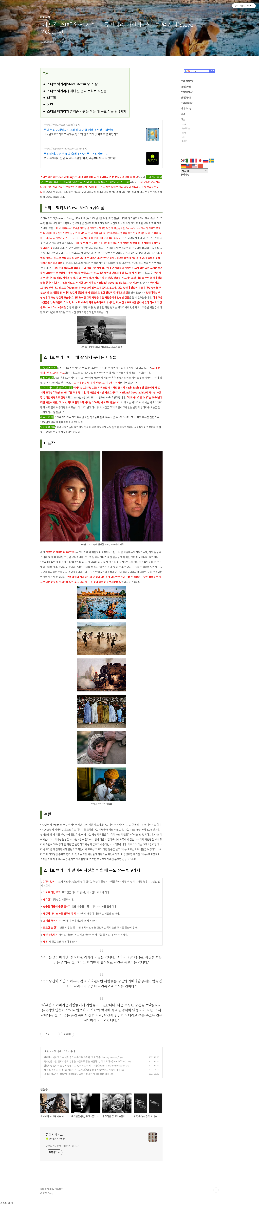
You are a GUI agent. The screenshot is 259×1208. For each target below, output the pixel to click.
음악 (183, 113)
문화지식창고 (54, 1134)
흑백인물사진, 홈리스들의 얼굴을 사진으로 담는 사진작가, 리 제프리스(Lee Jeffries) (85, 1061)
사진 (53, 1051)
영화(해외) (186, 97)
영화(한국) (186, 86)
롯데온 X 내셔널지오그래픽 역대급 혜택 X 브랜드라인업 (79, 130)
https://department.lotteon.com (62, 148)
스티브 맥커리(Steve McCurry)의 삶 (72, 84)
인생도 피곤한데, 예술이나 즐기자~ (63, 1145)
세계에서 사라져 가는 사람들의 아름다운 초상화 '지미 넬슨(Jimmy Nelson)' (81, 1057)
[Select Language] (194, 170)
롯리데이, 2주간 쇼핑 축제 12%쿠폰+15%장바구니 (76, 154)
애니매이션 (186, 108)
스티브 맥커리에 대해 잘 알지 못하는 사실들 (77, 90)
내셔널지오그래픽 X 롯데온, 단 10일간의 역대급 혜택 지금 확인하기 (81, 134)
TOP (216, 1190)
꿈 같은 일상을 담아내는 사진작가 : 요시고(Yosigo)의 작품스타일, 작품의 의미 (82, 1069)
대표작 (51, 97)
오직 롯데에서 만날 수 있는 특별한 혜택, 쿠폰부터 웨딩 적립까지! (80, 158)
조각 (184, 124)
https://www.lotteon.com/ (59, 124)
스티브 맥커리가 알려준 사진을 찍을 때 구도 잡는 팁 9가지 (86, 111)
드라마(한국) (187, 92)
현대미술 (186, 128)
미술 (46, 1051)
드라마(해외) (187, 103)
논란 (50, 104)
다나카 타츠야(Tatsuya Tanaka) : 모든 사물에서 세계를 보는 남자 (76, 1073)
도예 (184, 132)
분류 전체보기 (187, 81)
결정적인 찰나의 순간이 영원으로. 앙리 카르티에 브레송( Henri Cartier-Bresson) (84, 1065)
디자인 (185, 141)
